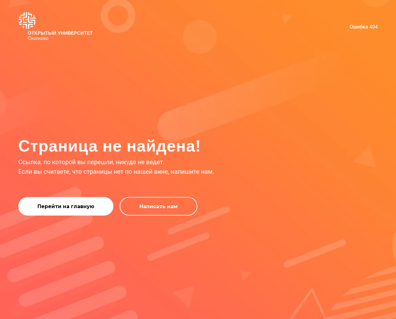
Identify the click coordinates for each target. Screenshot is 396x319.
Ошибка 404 (364, 27)
